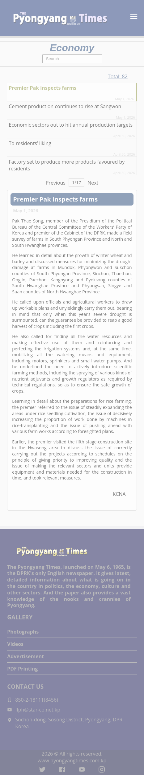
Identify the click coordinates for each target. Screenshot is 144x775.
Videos (15, 644)
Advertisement (25, 656)
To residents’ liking (30, 143)
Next (92, 182)
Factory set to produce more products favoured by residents (67, 165)
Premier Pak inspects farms (42, 87)
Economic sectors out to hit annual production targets (71, 124)
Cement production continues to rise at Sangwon (65, 106)
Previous (56, 182)
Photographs (23, 631)
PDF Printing (22, 668)
